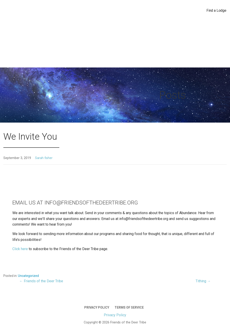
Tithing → (203, 281)
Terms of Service (129, 307)
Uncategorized (28, 276)
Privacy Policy (96, 307)
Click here (20, 249)
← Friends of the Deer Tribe (41, 281)
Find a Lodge (216, 10)
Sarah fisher (44, 158)
